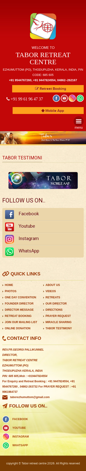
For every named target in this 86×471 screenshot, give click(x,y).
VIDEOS (51, 291)
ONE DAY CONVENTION (20, 297)
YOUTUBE (19, 427)
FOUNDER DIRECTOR (19, 303)
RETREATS (53, 297)
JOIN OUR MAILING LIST (21, 322)
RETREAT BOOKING (18, 316)
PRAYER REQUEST (58, 316)
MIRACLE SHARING (59, 322)
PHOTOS (10, 291)
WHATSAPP (20, 445)
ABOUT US (53, 285)
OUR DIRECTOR (56, 303)
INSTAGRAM (20, 436)
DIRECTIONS (54, 309)
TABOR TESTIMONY (59, 328)
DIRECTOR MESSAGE (19, 309)
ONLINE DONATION (18, 328)
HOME (9, 285)
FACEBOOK (20, 419)
